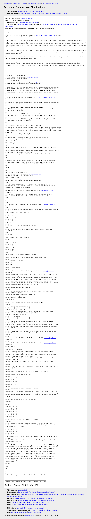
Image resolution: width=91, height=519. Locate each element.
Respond (31, 11)
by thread (40, 510)
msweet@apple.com (26, 18)
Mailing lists (16, 3)
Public (24, 3)
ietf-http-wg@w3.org (34, 3)
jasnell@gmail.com (24, 24)
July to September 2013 (50, 3)
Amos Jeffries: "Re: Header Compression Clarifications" (30, 504)
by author (54, 510)
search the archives (34, 512)
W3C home (7, 3)
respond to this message (25, 508)
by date (33, 510)
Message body (22, 11)
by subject (47, 510)
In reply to (48, 13)
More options (40, 11)
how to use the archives (19, 512)
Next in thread (56, 13)
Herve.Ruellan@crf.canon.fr (29, 22)
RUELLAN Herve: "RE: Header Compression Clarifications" (34, 498)
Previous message (38, 13)
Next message (25, 13)
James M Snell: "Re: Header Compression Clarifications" (36, 492)
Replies (65, 13)
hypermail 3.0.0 (29, 515)
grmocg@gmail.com (49, 24)
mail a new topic (39, 508)
